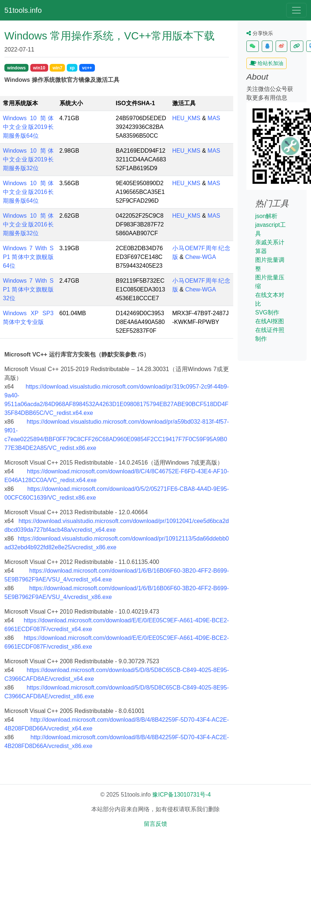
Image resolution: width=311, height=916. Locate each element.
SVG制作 (267, 312)
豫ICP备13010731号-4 (181, 794)
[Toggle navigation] (296, 10)
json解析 (266, 216)
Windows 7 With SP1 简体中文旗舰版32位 (28, 289)
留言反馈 (155, 824)
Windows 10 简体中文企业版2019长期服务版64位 (28, 127)
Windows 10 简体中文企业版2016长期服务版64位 (28, 192)
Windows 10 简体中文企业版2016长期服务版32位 (28, 224)
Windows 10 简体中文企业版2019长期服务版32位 (28, 159)
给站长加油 (266, 63)
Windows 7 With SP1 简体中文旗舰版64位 (28, 257)
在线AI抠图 (269, 321)
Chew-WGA (200, 257)
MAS (214, 118)
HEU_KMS (186, 118)
